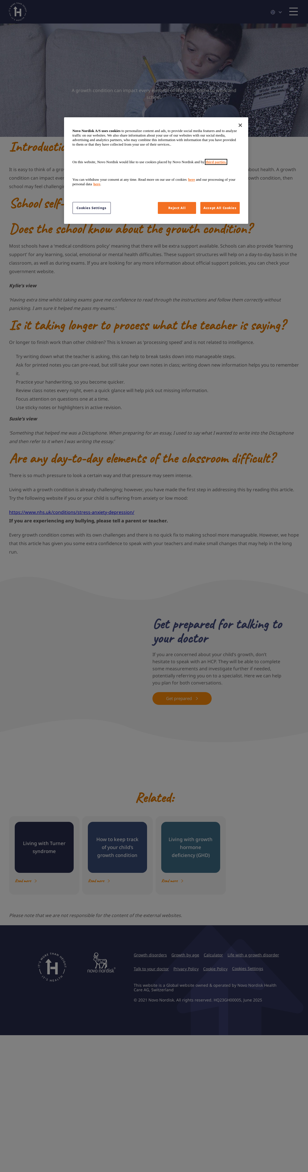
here (191, 179)
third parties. (216, 162)
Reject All (177, 208)
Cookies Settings (91, 208)
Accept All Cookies (219, 208)
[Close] (240, 125)
